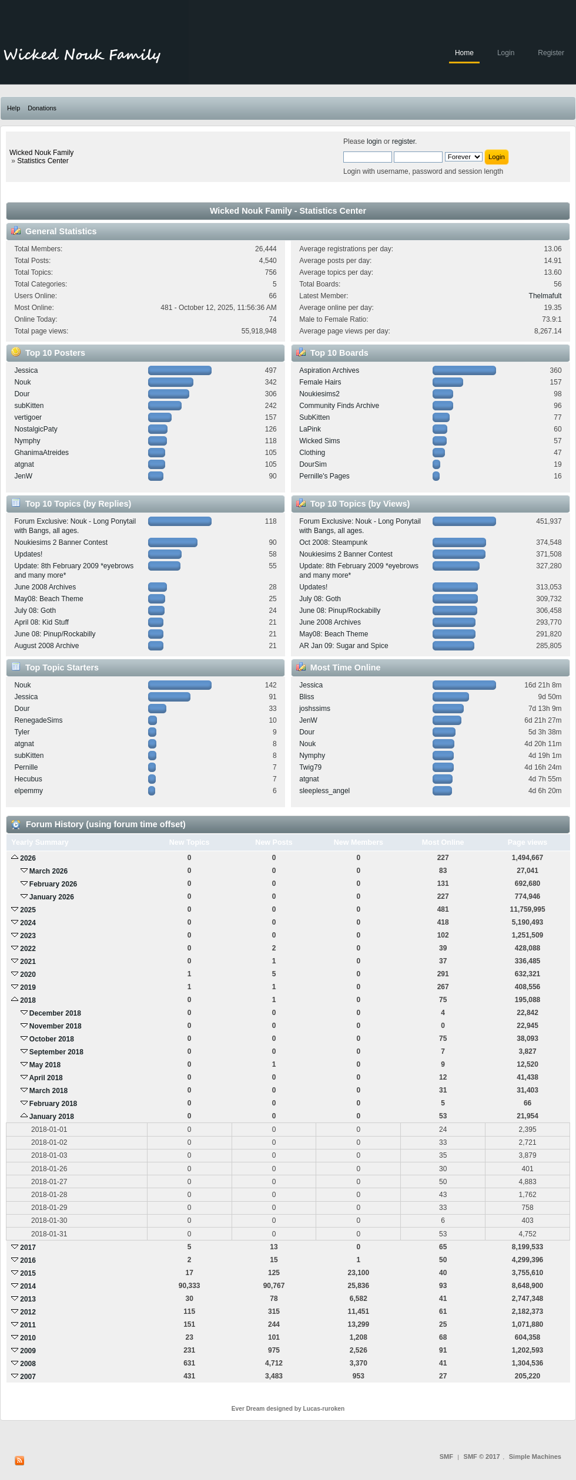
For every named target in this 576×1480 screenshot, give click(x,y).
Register (551, 53)
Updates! (28, 554)
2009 (28, 1351)
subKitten (28, 406)
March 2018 (48, 1091)
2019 (28, 987)
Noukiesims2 (319, 394)
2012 (28, 1312)
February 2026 (53, 884)
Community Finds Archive (339, 406)
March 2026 (48, 871)
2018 (28, 1000)
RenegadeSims (38, 720)
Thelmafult (545, 296)
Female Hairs (320, 382)
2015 (28, 1273)
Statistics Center (42, 161)
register (403, 141)
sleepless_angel (324, 791)
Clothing (312, 453)
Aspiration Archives (329, 370)
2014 (28, 1286)
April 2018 (45, 1078)
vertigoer (28, 417)
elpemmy (28, 791)
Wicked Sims (319, 441)
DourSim (313, 464)
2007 (28, 1377)
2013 (28, 1299)
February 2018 (53, 1104)
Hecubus (28, 779)
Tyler (21, 732)
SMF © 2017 (482, 1456)
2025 (28, 910)
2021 (28, 962)
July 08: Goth (35, 610)
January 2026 (51, 897)
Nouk (22, 382)
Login (505, 53)
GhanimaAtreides (41, 453)
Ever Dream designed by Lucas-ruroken (288, 1408)
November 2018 (55, 1026)
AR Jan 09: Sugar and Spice (343, 646)
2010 (28, 1338)
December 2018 (55, 1013)
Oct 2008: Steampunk (333, 542)
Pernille (26, 767)
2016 (28, 1260)
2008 (28, 1364)
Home (464, 53)
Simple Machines (535, 1456)
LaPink (310, 429)
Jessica (26, 370)
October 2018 (51, 1039)
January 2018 (51, 1116)
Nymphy (27, 441)
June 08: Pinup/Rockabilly (54, 634)
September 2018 (56, 1052)
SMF (446, 1456)
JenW (23, 476)
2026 (28, 858)
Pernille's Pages (324, 476)
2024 (28, 923)
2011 (28, 1325)
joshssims (314, 708)
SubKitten (314, 417)
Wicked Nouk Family (41, 153)
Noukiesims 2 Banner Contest (61, 542)
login (374, 141)
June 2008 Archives (45, 587)
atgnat (24, 464)
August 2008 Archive (46, 646)
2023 (28, 936)
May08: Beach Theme (48, 599)
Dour (21, 394)
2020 (28, 974)
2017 (28, 1247)
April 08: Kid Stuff (41, 622)
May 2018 (45, 1065)
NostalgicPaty (35, 429)
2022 (28, 949)
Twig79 (310, 767)
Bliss (306, 697)
